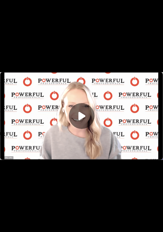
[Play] (82, 116)
